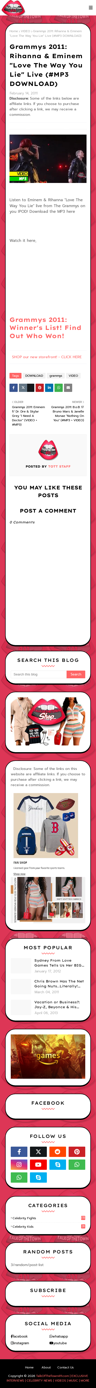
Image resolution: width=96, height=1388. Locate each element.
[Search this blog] (39, 674)
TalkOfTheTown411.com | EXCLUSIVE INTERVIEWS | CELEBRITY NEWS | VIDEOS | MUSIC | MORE (48, 1378)
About (46, 1367)
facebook (20, 1336)
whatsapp (60, 1336)
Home (13, 31)
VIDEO (25, 31)
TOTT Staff (59, 466)
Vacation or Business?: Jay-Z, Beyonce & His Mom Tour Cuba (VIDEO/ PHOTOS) (59, 1005)
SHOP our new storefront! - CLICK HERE (47, 357)
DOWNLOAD (34, 375)
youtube (60, 1343)
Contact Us (65, 1367)
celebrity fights (49, 1218)
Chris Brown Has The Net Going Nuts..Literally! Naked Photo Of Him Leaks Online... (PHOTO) (59, 984)
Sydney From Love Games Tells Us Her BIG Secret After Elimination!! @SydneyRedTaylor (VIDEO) (58, 963)
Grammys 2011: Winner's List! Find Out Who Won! (45, 327)
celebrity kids (49, 1226)
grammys (55, 375)
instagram (21, 1343)
